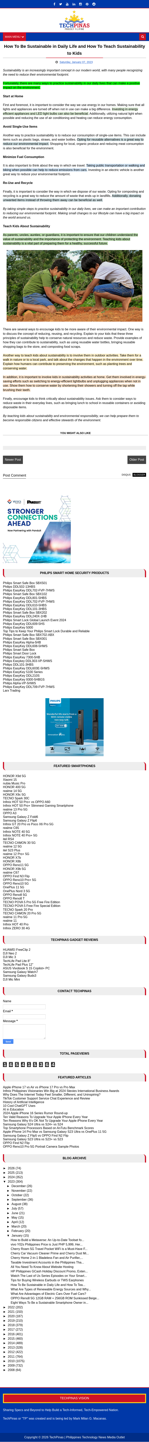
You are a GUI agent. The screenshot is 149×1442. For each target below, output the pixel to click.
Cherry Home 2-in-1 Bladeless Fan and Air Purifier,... (47, 1258)
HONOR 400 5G (14, 787)
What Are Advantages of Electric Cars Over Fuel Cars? (48, 1293)
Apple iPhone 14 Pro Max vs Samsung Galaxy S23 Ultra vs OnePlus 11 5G (55, 1132)
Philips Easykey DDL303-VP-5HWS (27, 661)
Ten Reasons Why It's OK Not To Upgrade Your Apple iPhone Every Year (53, 1120)
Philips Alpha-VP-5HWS (19, 683)
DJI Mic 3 (9, 957)
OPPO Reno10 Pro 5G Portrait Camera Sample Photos (41, 1146)
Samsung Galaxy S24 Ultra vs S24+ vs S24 (33, 1124)
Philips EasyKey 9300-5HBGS (23, 679)
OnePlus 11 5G (13, 887)
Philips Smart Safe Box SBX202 (25, 612)
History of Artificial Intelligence (23, 1102)
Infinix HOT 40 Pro (15, 924)
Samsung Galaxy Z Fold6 (20, 816)
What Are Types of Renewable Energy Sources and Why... (51, 1289)
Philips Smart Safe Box (19, 649)
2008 (12, 1370)
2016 (12, 1334)
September (19, 1199)
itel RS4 (8, 839)
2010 (12, 1361)
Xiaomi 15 (10, 779)
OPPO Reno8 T (14, 898)
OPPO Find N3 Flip (16, 876)
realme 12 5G (12, 846)
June (15, 1213)
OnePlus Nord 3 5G (16, 891)
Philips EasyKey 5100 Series (23, 672)
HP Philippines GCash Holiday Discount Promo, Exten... (49, 1271)
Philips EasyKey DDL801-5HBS (25, 598)
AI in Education (13, 1109)
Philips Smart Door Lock (19, 653)
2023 (12, 1181)
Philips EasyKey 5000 (18, 627)
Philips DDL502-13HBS (19, 586)
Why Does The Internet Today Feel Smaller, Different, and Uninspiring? (51, 1094)
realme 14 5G (12, 791)
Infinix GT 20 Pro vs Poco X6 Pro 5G (28, 824)
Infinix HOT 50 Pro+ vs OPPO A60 (26, 802)
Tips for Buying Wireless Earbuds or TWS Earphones (47, 1280)
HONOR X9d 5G (14, 776)
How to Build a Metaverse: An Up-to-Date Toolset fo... (47, 1240)
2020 (12, 1316)
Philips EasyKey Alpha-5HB (22, 642)
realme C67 (11, 872)
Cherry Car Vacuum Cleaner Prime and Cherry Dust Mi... (50, 1253)
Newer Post (13, 459)
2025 (12, 1172)
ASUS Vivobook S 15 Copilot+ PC (26, 968)
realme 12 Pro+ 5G (16, 854)
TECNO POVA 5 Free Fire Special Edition (31, 906)
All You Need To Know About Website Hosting (42, 1267)
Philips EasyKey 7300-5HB (21, 657)
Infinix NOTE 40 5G (16, 831)
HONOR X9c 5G (14, 794)
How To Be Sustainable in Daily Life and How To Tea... (48, 1285)
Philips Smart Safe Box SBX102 (25, 594)
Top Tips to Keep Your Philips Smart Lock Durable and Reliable (46, 631)
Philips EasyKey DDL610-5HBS (25, 605)
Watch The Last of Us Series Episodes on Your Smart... (49, 1276)
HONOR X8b (12, 861)
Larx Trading (11, 690)
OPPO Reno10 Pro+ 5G (19, 880)
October (17, 1195)
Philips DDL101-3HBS (18, 664)
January (17, 1235)
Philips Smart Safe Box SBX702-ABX (28, 635)
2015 (12, 1338)
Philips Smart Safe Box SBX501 (25, 583)
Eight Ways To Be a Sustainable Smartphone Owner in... (49, 1302)
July (14, 1208)
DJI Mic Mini (11, 979)
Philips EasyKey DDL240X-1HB (25, 616)
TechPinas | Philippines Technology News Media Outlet (87, 1437)
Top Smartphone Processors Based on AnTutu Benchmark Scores (48, 1128)
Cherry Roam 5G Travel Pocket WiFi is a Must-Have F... (49, 1249)
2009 (12, 1365)
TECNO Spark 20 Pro (18, 909)
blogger (139, 474)
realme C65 (11, 828)
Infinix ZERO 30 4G (16, 928)
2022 (12, 1307)
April (14, 1222)
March (16, 1226)
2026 (12, 1168)
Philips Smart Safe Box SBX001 (25, 638)
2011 (12, 1356)
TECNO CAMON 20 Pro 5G (22, 913)
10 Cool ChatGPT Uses (19, 1105)
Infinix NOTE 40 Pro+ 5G (20, 835)
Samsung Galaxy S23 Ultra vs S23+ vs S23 (33, 1139)
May (14, 1217)
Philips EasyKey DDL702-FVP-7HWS (29, 590)
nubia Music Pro (14, 783)
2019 (12, 1320)
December (19, 1186)
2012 (12, 1352)
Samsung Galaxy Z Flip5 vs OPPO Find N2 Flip (35, 1135)
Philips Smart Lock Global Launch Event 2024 (34, 620)
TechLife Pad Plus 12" (18, 964)
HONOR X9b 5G (14, 868)
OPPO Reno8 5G (15, 894)
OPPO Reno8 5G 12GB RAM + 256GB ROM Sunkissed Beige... (55, 1298)
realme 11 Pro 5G (15, 917)
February (18, 1231)
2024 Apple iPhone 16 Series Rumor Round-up (35, 1113)
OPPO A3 (9, 813)
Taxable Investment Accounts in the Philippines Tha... (47, 1262)
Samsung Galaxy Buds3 (19, 975)
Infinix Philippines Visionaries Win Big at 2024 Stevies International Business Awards (61, 1091)
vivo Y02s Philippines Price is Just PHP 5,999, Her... (46, 1244)
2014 (12, 1343)
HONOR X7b (12, 857)
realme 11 (10, 920)
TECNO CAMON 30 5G (19, 843)
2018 (12, 1325)
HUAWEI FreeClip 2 (16, 949)
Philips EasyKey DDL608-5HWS (25, 646)
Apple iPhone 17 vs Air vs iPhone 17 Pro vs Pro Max (39, 1087)
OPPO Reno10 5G (16, 883)
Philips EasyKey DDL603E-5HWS (26, 668)
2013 (12, 1347)
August (16, 1204)
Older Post (136, 459)
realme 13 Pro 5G (15, 809)
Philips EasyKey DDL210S (21, 675)
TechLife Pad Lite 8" (16, 961)
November (19, 1190)
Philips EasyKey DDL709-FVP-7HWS (29, 687)
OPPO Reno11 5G (16, 865)
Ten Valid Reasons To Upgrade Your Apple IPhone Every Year (45, 1117)
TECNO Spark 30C (16, 798)
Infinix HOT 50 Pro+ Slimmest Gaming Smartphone (38, 805)
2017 (12, 1329)
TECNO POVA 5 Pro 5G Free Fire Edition (31, 902)
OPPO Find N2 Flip (16, 1143)
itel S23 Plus (11, 850)
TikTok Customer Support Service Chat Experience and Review (46, 1098)
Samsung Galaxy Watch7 (20, 972)
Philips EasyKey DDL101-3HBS (25, 609)
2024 (12, 1177)
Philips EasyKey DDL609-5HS (23, 623)
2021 (12, 1311)
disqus (126, 474)
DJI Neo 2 (10, 953)
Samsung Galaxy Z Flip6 (20, 820)
